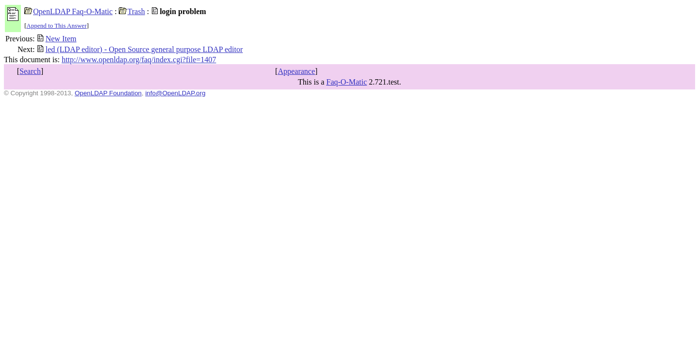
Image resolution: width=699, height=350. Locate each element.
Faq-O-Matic (346, 82)
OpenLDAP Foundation (108, 93)
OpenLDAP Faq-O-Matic (68, 11)
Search (30, 71)
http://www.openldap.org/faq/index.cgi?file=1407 (139, 59)
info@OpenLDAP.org (175, 93)
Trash (132, 11)
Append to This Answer (56, 25)
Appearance (296, 71)
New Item (56, 39)
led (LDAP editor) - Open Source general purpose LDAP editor (139, 49)
